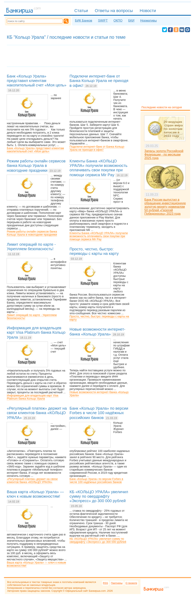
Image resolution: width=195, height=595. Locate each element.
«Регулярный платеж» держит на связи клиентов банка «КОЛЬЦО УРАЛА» (32, 480)
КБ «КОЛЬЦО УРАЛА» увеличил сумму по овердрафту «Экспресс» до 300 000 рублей (97, 540)
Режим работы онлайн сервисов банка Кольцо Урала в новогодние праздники (32, 233)
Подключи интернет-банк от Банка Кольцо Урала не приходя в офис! (96, 148)
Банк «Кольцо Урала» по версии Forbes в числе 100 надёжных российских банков (96, 480)
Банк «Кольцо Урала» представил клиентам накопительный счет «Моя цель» (35, 150)
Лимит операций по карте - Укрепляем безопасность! (32, 316)
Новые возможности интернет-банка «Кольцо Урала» (98, 394)
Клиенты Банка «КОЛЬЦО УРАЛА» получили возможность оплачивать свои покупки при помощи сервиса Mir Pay (98, 236)
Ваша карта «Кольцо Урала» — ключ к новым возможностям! (36, 564)
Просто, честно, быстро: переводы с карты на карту (99, 318)
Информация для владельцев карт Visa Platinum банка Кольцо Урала (32, 397)
